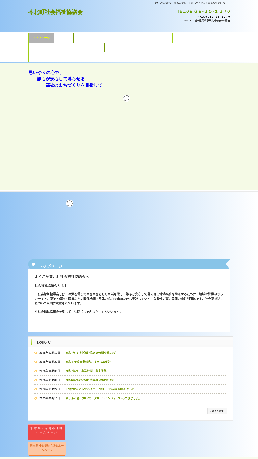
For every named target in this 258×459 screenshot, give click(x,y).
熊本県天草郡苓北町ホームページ (46, 430)
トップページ (41, 37)
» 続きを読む (217, 411)
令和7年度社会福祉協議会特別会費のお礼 (92, 352)
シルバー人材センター (123, 47)
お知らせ (43, 342)
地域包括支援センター (191, 37)
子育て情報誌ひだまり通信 (83, 47)
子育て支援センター (45, 47)
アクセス (92, 57)
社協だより (153, 47)
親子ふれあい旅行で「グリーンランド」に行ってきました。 (104, 398)
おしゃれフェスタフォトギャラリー (55, 57)
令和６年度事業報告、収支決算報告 (88, 361)
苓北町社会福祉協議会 (55, 12)
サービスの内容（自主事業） (96, 37)
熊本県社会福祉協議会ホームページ (47, 447)
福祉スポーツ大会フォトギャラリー (190, 47)
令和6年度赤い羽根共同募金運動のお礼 (90, 380)
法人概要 (63, 37)
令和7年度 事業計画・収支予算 (86, 371)
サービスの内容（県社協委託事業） (145, 37)
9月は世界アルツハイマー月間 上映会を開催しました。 (102, 389)
